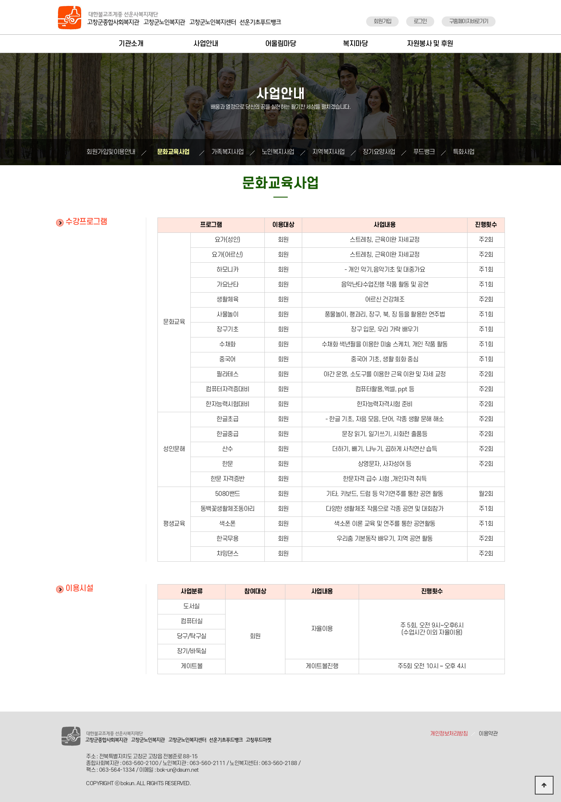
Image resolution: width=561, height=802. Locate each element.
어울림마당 (280, 44)
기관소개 (131, 44)
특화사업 (464, 152)
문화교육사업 (173, 152)
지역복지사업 (328, 152)
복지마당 (355, 44)
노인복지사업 (278, 152)
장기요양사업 (379, 152)
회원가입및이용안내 (110, 152)
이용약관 (488, 734)
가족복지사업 (227, 152)
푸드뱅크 (424, 152)
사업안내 (205, 44)
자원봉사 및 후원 (430, 44)
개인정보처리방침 (449, 734)
